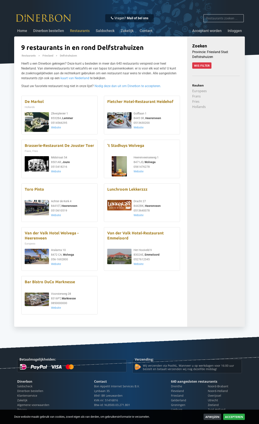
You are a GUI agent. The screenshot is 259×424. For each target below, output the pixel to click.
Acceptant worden (207, 31)
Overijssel (214, 395)
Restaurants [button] (80, 31)
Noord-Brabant (218, 386)
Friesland (47, 55)
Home (22, 31)
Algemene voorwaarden (33, 405)
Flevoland (177, 391)
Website (56, 127)
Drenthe (176, 386)
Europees (199, 91)
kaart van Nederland (75, 78)
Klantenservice (27, 395)
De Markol (34, 101)
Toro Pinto (34, 189)
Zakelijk (127, 31)
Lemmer (67, 118)
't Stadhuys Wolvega (125, 145)
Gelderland (178, 400)
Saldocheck (105, 31)
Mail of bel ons (137, 18)
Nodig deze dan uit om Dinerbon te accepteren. (127, 86)
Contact (146, 31)
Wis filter (202, 65)
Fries (196, 101)
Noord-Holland (218, 391)
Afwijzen (212, 417)
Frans (196, 96)
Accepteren (234, 417)
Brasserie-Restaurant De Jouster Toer (59, 145)
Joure (66, 162)
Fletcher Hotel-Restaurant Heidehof (140, 101)
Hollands (199, 107)
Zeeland (213, 405)
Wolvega (150, 162)
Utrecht (213, 400)
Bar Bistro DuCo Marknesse (50, 282)
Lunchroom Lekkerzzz (127, 189)
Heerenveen (153, 118)
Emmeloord (152, 254)
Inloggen (235, 31)
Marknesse (69, 298)
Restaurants (29, 55)
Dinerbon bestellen (48, 31)
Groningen (178, 405)
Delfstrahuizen (68, 55)
